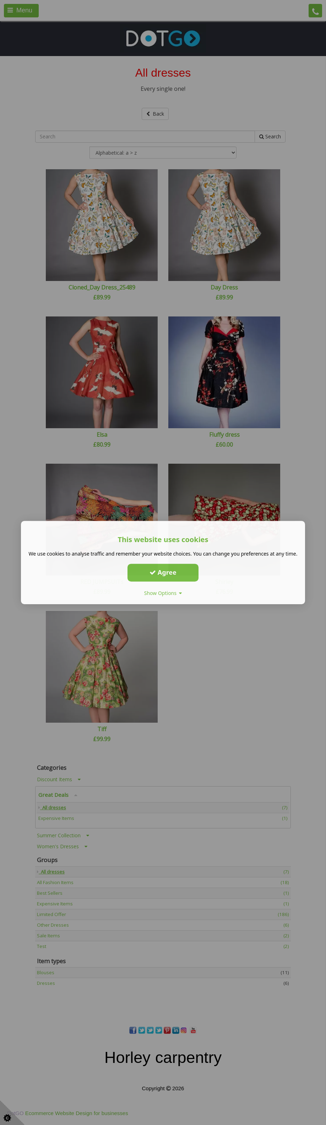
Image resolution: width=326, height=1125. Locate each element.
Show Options (163, 593)
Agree (163, 572)
